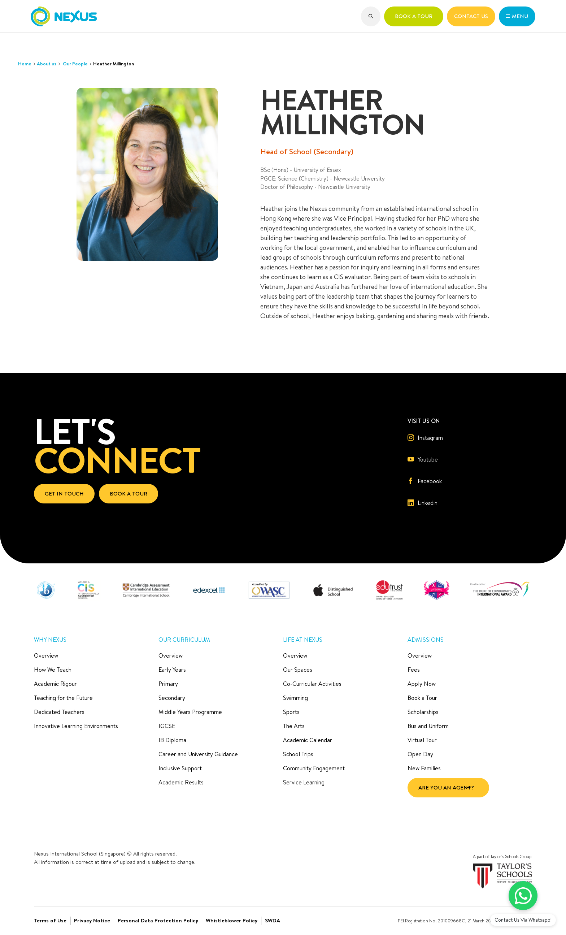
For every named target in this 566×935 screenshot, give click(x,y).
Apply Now (422, 684)
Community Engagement (314, 768)
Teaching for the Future (63, 698)
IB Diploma (172, 740)
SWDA (272, 920)
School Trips (298, 754)
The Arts (294, 726)
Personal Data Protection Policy (158, 920)
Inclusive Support (180, 768)
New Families (424, 768)
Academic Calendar (307, 740)
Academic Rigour (55, 684)
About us (46, 63)
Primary (168, 684)
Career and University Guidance (198, 754)
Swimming (295, 698)
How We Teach (52, 670)
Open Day (420, 754)
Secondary (171, 698)
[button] (371, 16)
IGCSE (166, 726)
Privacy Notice (92, 920)
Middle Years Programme (190, 712)
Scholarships (423, 712)
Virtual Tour (422, 740)
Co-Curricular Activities (312, 684)
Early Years (172, 670)
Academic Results (181, 782)
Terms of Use (50, 920)
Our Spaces (297, 670)
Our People (75, 63)
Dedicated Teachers (59, 712)
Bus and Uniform (428, 726)
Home (24, 63)
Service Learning (304, 782)
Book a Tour (422, 698)
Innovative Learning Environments (76, 726)
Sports (291, 712)
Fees (414, 670)
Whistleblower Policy (231, 920)
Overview (46, 655)
